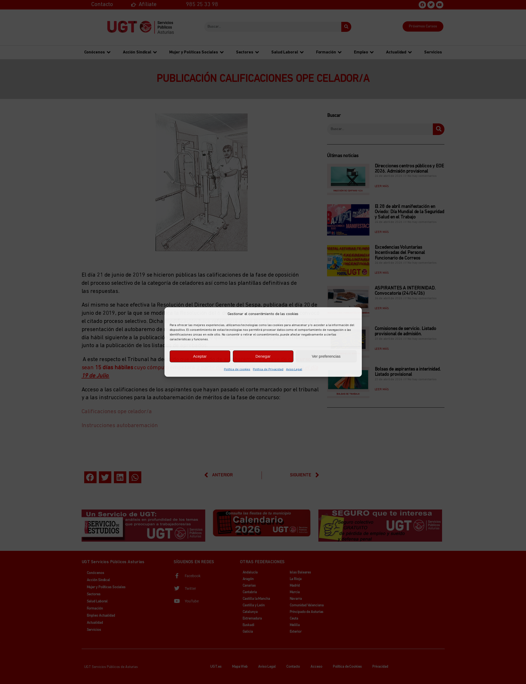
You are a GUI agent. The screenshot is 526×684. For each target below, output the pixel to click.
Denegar (263, 356)
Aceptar (200, 356)
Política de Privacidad (268, 369)
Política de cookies (237, 369)
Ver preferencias (326, 356)
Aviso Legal (294, 369)
